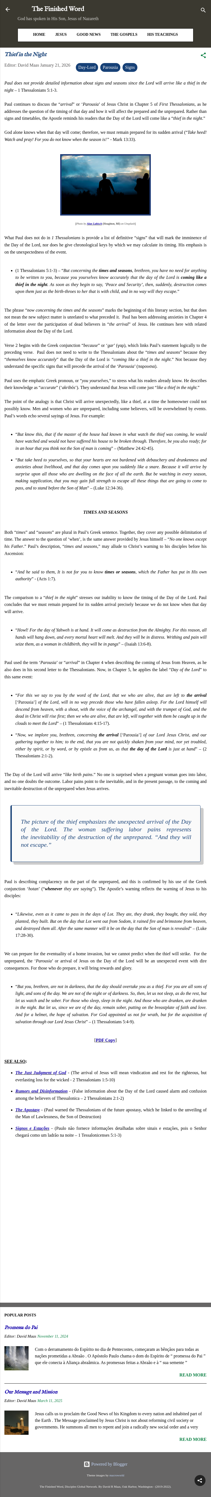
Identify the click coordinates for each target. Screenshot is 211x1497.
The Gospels (123, 34)
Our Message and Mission (30, 1392)
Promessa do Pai (20, 1328)
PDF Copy (105, 1040)
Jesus (61, 34)
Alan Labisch (94, 223)
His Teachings (162, 34)
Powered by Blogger (105, 1464)
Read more (193, 1375)
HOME (39, 34)
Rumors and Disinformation (41, 1091)
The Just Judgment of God (40, 1072)
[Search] (203, 11)
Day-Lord (87, 67)
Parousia (110, 67)
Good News (89, 34)
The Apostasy (27, 1109)
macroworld (116, 1475)
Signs (130, 67)
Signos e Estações (32, 1128)
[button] (203, 56)
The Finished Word (58, 9)
